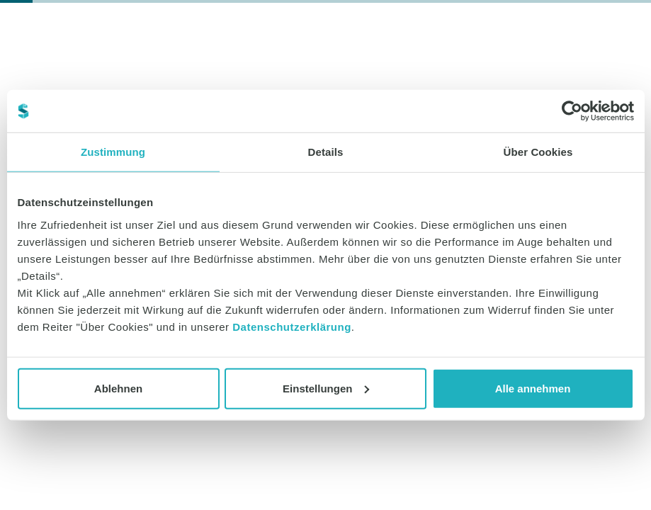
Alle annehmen (533, 388)
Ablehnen (118, 388)
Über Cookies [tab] (538, 152)
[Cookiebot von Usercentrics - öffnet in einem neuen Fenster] (572, 111)
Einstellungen (326, 388)
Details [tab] (326, 152)
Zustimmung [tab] (113, 152)
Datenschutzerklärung (291, 326)
